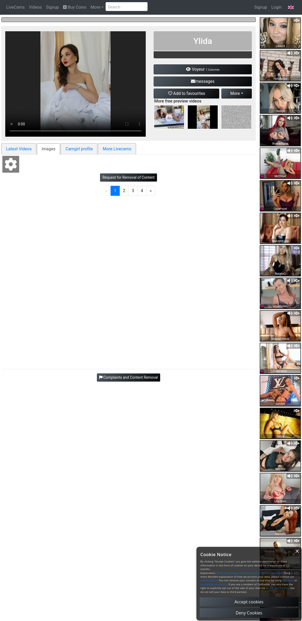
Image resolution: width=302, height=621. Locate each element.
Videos (35, 7)
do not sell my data (278, 588)
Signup (52, 7)
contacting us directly (213, 584)
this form (288, 580)
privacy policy (208, 580)
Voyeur (202, 69)
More (95, 7)
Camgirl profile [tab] (79, 148)
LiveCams (15, 7)
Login (276, 7)
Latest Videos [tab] (19, 148)
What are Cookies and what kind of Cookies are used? (250, 573)
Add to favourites (186, 93)
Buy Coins (74, 7)
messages (202, 81)
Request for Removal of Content (128, 177)
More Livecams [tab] (117, 148)
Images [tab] (48, 148)
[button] (291, 7)
